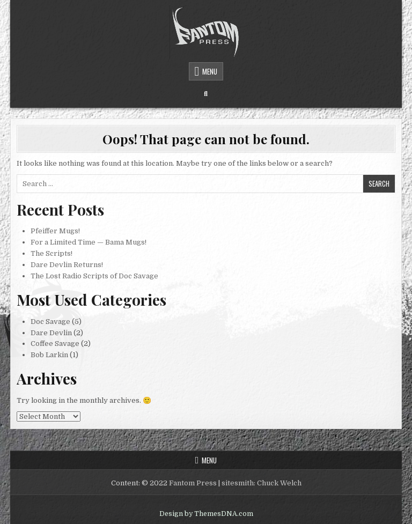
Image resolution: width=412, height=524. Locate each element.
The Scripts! (51, 253)
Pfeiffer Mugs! (55, 231)
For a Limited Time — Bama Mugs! (88, 242)
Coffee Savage (55, 344)
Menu (209, 71)
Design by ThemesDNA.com (206, 514)
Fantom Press (193, 483)
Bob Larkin (49, 355)
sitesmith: (238, 483)
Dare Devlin (51, 333)
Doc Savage (50, 322)
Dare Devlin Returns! (67, 265)
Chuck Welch (279, 483)
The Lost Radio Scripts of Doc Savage (94, 276)
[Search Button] (206, 94)
